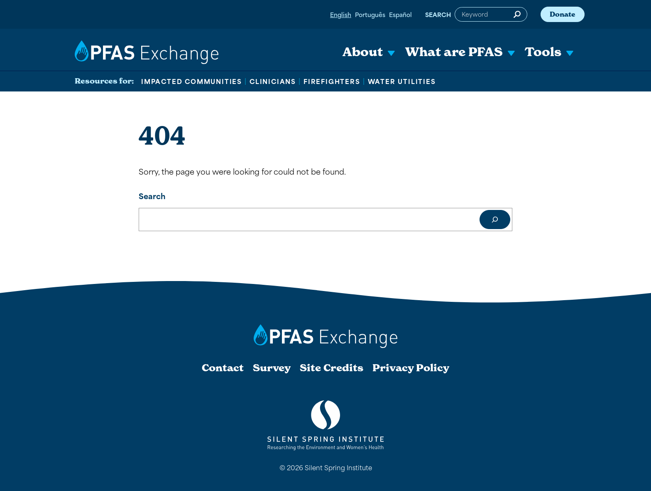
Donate (562, 14)
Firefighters (331, 81)
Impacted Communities (191, 81)
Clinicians (273, 81)
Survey (272, 368)
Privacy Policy (410, 368)
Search (438, 14)
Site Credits (331, 368)
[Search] (495, 219)
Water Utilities (402, 81)
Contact (223, 368)
